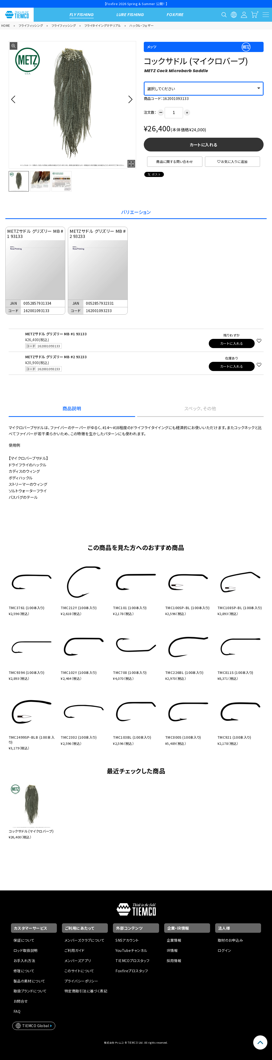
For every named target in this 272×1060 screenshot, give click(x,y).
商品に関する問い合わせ (174, 161)
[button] (14, 99)
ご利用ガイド (74, 950)
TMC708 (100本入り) (130, 672)
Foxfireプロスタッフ (131, 970)
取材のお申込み (230, 940)
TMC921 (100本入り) (234, 737)
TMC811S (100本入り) (235, 672)
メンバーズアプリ (77, 960)
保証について (24, 940)
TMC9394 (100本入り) (27, 672)
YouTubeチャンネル (131, 950)
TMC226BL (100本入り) (184, 672)
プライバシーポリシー (81, 981)
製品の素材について (29, 981)
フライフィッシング (31, 25)
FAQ (17, 1011)
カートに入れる (203, 145)
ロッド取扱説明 (26, 950)
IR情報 (172, 950)
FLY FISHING (82, 15)
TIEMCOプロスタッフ (132, 960)
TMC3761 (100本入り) (27, 607)
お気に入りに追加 (232, 161)
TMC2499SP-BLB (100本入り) (32, 739)
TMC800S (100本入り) (183, 737)
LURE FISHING (130, 15)
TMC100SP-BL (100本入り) (187, 607)
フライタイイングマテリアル (102, 25)
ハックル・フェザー (141, 25)
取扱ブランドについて (30, 990)
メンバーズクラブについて (84, 940)
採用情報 (174, 960)
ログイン (224, 950)
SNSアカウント (127, 940)
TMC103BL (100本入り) (132, 737)
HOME (5, 25)
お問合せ (21, 1001)
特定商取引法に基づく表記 (85, 990)
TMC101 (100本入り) (130, 607)
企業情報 (174, 940)
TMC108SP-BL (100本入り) (239, 607)
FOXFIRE (175, 15)
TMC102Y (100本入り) (79, 672)
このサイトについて (79, 970)
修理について (24, 970)
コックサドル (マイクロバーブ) (31, 831)
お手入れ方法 (24, 960)
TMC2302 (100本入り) (79, 737)
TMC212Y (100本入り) (79, 607)
